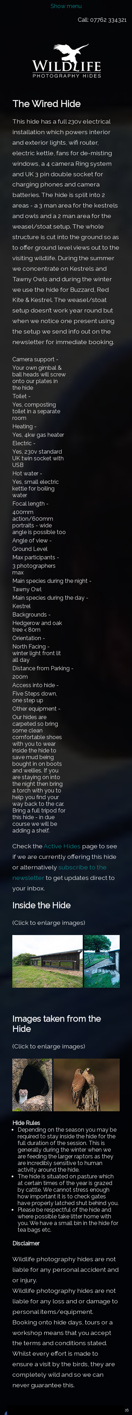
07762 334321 (108, 20)
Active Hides (62, 846)
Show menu (66, 6)
